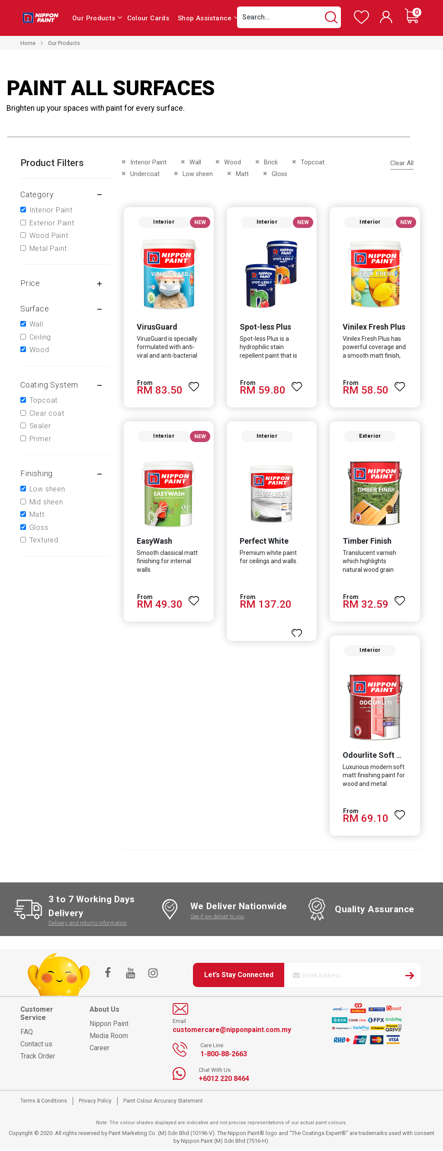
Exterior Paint (51, 223)
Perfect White (264, 542)
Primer (40, 439)
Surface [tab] (34, 308)
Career (99, 1049)
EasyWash (154, 542)
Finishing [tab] (36, 473)
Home (27, 43)
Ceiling (40, 337)
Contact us (36, 1046)
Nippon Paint (109, 1025)
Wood (39, 350)
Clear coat (46, 413)
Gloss (38, 527)
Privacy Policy (95, 1103)
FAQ (26, 1033)
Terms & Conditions (43, 1103)
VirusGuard (156, 327)
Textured (43, 540)
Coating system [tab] (49, 384)
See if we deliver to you (217, 917)
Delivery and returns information (87, 924)
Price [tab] (30, 283)
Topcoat (43, 400)
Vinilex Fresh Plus (374, 327)
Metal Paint (48, 248)
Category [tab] (37, 194)
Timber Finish (367, 542)
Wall (36, 324)
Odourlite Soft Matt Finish (390, 756)
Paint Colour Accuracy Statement (163, 1103)
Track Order (37, 1058)
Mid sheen (46, 502)
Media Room (109, 1037)
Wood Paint (48, 235)
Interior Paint (51, 210)
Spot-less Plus (265, 327)
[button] (194, 383)
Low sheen (47, 489)
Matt (37, 514)
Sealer (40, 426)
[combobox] (289, 17)
